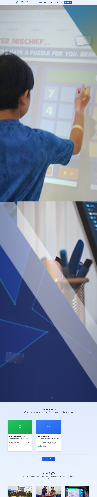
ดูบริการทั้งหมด (48, 459)
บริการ (45, 2)
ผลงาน (51, 2)
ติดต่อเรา (57, 2)
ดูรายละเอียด (20, 449)
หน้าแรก (40, 2)
